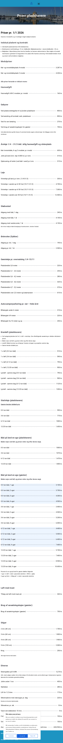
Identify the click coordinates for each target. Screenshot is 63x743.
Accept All (33, 736)
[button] (38, 3)
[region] (22, 726)
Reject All (22, 736)
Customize (11, 736)
